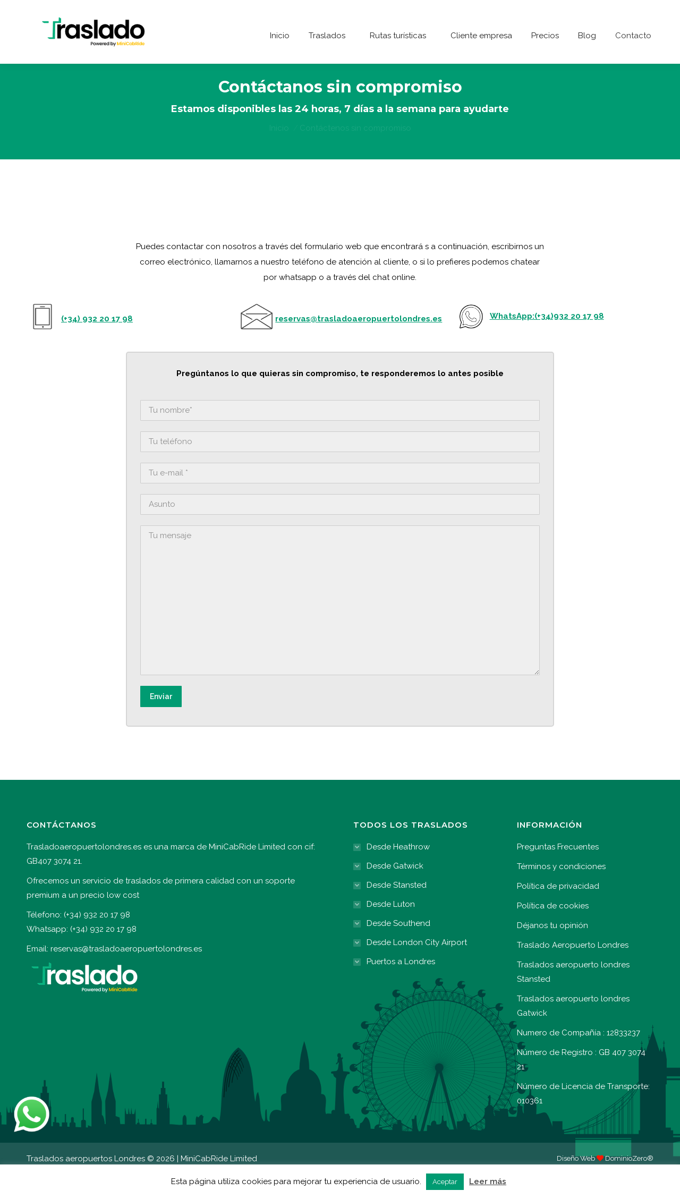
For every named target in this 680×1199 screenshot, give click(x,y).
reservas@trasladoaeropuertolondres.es (126, 973)
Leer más (487, 1181)
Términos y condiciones (561, 891)
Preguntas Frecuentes (558, 871)
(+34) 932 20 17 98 (480, 12)
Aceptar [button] (444, 1182)
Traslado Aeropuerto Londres (572, 969)
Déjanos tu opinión (552, 950)
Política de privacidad (558, 910)
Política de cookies (553, 930)
